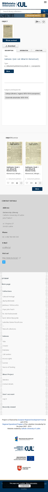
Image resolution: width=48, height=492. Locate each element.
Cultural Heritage (9, 297)
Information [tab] (24, 50)
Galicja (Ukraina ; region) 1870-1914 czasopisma (23, 94)
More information (31, 483)
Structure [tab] (38, 50)
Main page (6, 284)
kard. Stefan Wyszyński (10, 318)
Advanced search (33, 15)
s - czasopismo (34, 66)
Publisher (6, 350)
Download (10, 46)
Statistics (6, 380)
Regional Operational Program (12, 424)
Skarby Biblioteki (8, 301)
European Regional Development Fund (31, 420)
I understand (24, 486)
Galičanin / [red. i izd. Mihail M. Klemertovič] (13, 169)
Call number (7, 354)
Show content (11, 40)
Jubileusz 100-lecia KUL (11, 305)
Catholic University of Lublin (30, 428)
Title (4, 341)
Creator (5, 346)
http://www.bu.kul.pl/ (10, 258)
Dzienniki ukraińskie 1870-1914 (17, 98)
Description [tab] (9, 50)
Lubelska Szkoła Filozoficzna (12, 322)
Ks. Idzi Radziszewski (10, 314)
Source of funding (9, 367)
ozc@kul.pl (6, 247)
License (5, 363)
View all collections (9, 329)
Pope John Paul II (8, 309)
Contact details (8, 384)
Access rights (7, 359)
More (37, 189)
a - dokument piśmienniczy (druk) (16, 66)
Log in (5, 399)
